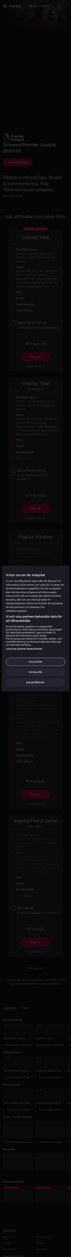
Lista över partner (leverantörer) (24, 649)
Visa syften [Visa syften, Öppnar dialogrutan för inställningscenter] (35, 661)
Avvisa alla (35, 672)
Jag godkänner (35, 682)
